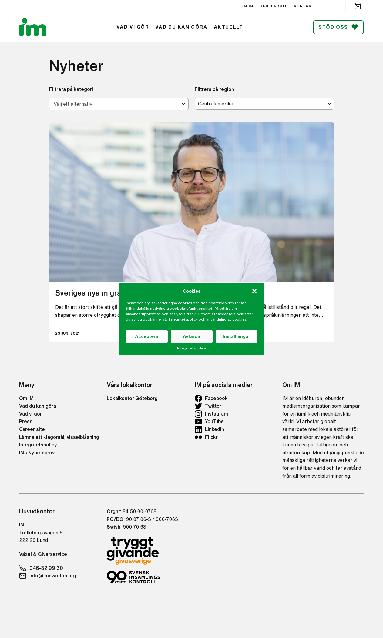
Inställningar (236, 336)
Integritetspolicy (191, 348)
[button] (254, 291)
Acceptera (146, 336)
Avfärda (191, 336)
